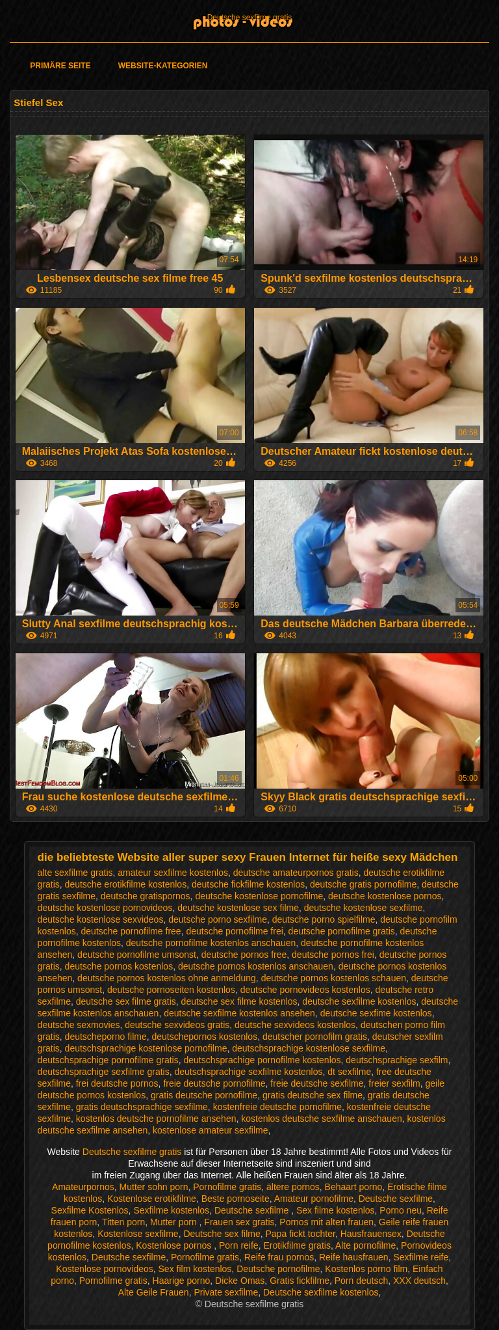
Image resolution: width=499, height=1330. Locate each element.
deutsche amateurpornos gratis (296, 872)
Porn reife (239, 1245)
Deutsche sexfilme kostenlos (320, 1292)
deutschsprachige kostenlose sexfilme (308, 1048)
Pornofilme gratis (227, 1187)
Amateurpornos (83, 1187)
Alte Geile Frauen (153, 1292)
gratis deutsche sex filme (312, 1095)
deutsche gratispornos (145, 896)
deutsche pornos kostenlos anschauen (255, 966)
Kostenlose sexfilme (138, 1233)
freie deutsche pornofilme (214, 1083)
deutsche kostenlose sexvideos (101, 919)
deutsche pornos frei (333, 954)
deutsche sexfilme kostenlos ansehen (239, 1013)
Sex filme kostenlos (335, 1210)
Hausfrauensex (371, 1233)
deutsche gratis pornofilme (363, 884)
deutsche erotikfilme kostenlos (126, 884)
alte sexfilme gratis (75, 872)
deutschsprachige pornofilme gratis (108, 1060)
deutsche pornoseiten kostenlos (171, 989)
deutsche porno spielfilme (324, 919)
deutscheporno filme (106, 1036)
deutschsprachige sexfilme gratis (104, 1071)
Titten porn (123, 1222)
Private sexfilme (226, 1292)
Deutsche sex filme (221, 1233)
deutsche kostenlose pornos (384, 896)
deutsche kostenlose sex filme (238, 908)
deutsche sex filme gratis (126, 1001)
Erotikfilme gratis (296, 1245)
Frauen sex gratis (239, 1222)
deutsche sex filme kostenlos (239, 1001)
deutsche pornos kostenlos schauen (333, 978)
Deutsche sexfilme (396, 1198)
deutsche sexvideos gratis (177, 1025)
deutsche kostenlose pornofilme (259, 896)
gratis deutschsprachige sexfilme (142, 1107)
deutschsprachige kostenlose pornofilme (146, 1048)
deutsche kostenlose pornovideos (105, 908)
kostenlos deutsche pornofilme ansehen (156, 1118)
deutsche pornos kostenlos (119, 966)
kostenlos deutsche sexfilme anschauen (321, 1118)
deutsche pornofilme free (131, 931)
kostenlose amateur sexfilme (210, 1130)
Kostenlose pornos (175, 1245)
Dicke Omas (239, 1280)
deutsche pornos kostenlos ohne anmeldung (166, 978)
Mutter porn (174, 1222)
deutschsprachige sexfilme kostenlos (248, 1071)
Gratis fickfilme (299, 1280)
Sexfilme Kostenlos (90, 1210)
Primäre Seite (60, 65)
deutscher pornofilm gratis (314, 1036)
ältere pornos (293, 1187)
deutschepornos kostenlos (204, 1036)
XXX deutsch (419, 1280)
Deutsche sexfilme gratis (249, 17)
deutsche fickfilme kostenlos (248, 884)
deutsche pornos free (244, 954)
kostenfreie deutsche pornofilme (277, 1107)
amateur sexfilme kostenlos (173, 872)
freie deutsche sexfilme (316, 1083)
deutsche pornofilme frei (234, 931)
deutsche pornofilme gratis (341, 931)
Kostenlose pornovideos (104, 1269)
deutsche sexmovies (79, 1025)
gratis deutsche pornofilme (204, 1095)
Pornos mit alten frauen (326, 1222)
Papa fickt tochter (300, 1233)
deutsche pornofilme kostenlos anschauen (211, 943)
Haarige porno (182, 1280)
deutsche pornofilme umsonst (136, 954)
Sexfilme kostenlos (171, 1210)
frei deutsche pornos (117, 1083)
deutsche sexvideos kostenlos (295, 1025)
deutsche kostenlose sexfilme (363, 908)
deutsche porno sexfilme (217, 919)
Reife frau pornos (279, 1257)
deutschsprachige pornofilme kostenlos (262, 1060)
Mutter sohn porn (154, 1187)
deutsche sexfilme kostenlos (359, 1001)
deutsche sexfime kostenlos (376, 1013)
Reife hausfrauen (354, 1257)
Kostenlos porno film (366, 1269)
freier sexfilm (394, 1083)
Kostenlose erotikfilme (151, 1198)
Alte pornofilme (365, 1245)
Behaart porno (354, 1187)
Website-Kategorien (163, 65)
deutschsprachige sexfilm (397, 1060)
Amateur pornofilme (313, 1198)
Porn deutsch (362, 1280)
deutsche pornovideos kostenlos (305, 989)
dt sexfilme (349, 1071)
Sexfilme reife (420, 1257)
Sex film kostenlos (195, 1269)
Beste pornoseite (235, 1198)
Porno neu (400, 1210)
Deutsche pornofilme (278, 1269)
